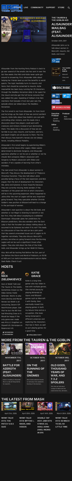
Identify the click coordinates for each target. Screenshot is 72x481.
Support (50, 7)
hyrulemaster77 (35, 335)
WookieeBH (9, 332)
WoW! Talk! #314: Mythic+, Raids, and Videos (26, 422)
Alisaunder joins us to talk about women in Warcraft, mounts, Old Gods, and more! (60, 49)
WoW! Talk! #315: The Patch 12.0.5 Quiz (7, 422)
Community (37, 7)
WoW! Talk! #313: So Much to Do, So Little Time (62, 422)
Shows (17, 7)
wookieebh (8, 334)
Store (61, 7)
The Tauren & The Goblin (66, 69)
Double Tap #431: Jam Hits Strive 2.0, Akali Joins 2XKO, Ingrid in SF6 (44, 425)
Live (26, 7)
